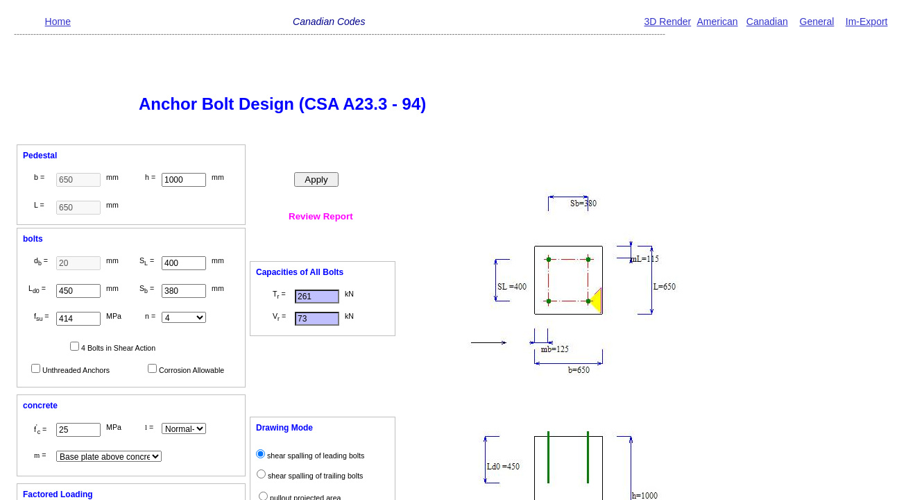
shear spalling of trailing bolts (315, 476)
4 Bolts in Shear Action (118, 348)
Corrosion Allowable (191, 370)
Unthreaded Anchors (76, 370)
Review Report (321, 216)
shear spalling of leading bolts (315, 455)
